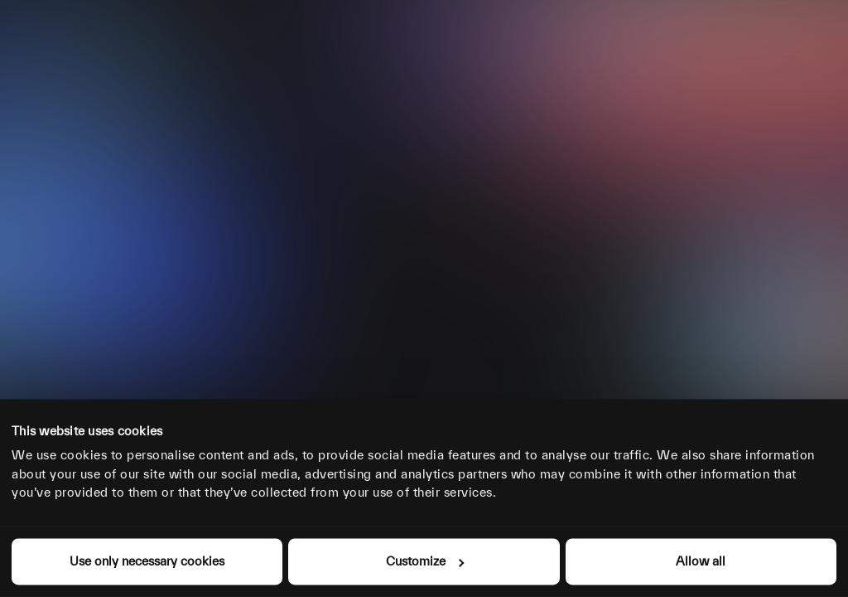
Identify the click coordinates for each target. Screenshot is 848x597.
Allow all (700, 561)
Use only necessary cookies (147, 561)
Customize (425, 561)
